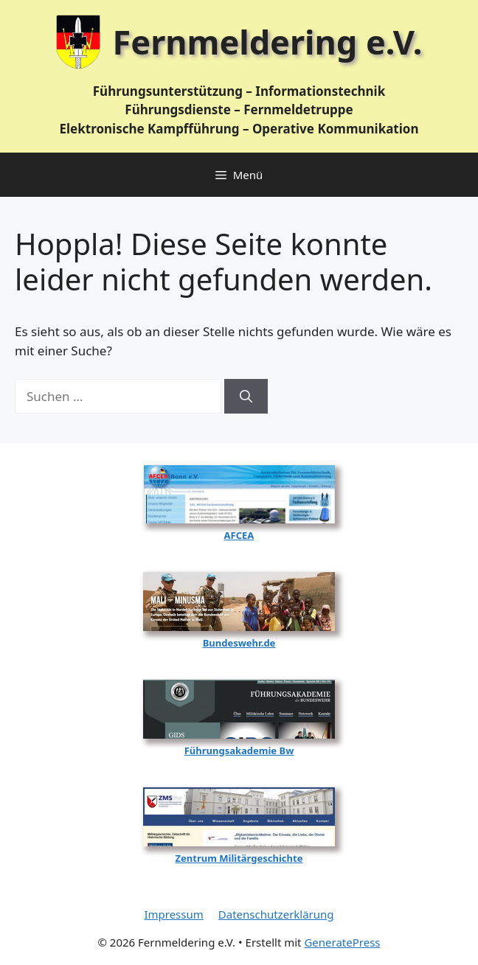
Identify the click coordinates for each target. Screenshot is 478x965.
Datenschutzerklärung (276, 914)
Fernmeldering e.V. (268, 41)
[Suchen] (246, 396)
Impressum (173, 914)
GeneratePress (342, 942)
